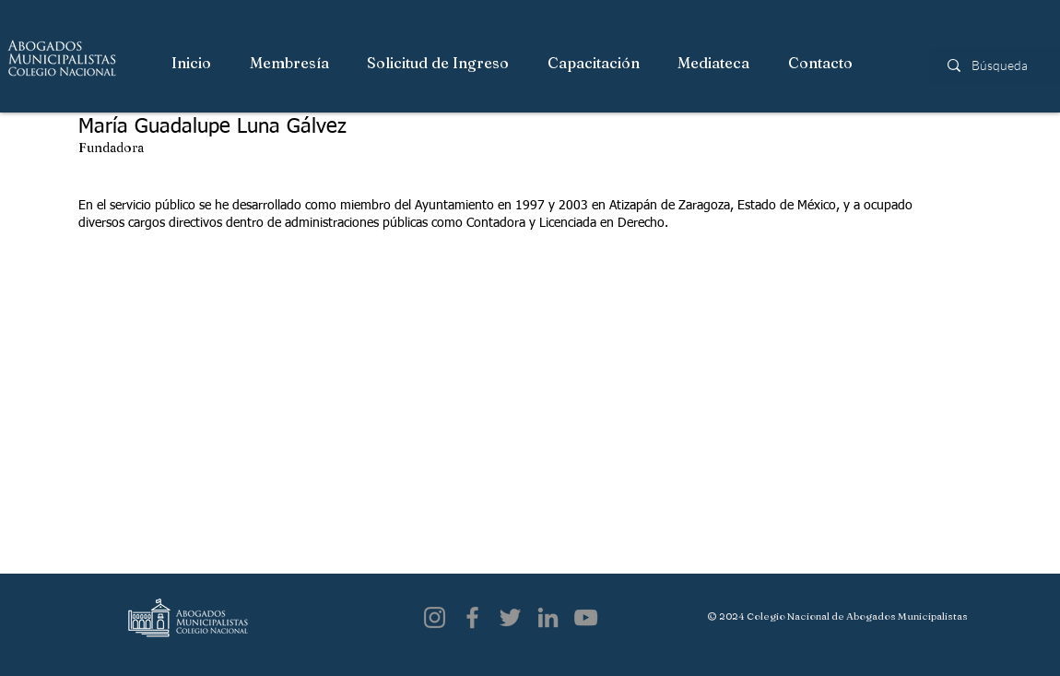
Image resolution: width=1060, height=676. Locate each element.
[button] (289, 63)
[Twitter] (510, 617)
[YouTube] (585, 617)
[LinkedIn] (548, 617)
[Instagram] (434, 617)
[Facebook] (472, 617)
